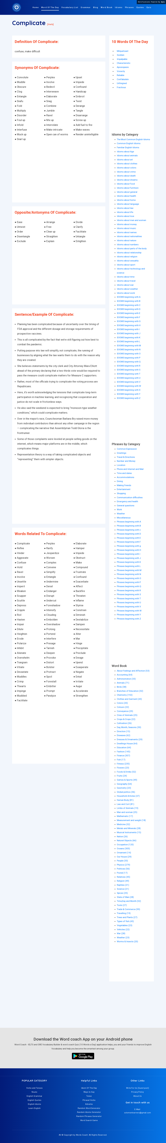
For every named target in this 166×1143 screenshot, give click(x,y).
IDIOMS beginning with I (128, 329)
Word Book (106, 7)
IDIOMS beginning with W (129, 386)
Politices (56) (123, 868)
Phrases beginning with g (129, 546)
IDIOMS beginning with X (128, 390)
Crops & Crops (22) (126, 719)
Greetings (121, 453)
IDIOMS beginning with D (128, 309)
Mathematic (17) (125, 816)
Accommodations (125, 477)
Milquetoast (122, 51)
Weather (121, 513)
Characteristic (123, 63)
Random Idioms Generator (89, 1112)
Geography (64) (124, 784)
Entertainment (123, 489)
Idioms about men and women (131, 220)
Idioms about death (126, 175)
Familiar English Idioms (128, 147)
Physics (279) (123, 864)
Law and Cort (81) (125, 804)
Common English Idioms (128, 143)
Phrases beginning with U (129, 602)
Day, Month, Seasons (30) (129, 727)
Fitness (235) (123, 763)
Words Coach (82, 1135)
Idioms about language (128, 204)
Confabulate (123, 79)
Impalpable (122, 59)
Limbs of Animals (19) (127, 808)
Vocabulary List (69, 7)
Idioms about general (127, 192)
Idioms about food (126, 183)
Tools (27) (122, 905)
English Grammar (34, 1096)
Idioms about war (125, 285)
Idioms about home (126, 200)
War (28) (121, 933)
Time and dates (124, 473)
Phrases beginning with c (129, 530)
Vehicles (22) (123, 929)
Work (119, 509)
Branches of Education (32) (130, 691)
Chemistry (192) (125, 695)
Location (121, 465)
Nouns (34, 1092)
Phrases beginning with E (129, 538)
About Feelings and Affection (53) (133, 670)
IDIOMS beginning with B (128, 301)
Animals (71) (123, 682)
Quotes (140, 7)
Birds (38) (121, 687)
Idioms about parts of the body (132, 248)
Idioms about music (126, 228)
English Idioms (34, 1104)
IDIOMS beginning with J (128, 333)
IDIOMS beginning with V (128, 382)
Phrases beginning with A (129, 521)
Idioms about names (127, 232)
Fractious (121, 87)
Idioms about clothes (127, 163)
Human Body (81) (125, 800)
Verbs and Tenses (34, 1088)
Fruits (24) (122, 775)
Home (36, 7)
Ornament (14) (124, 852)
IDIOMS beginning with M (129, 345)
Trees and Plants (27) (127, 917)
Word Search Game (89, 1120)
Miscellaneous (124, 517)
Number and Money (126, 461)
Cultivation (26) (124, 723)
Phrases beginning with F (129, 542)
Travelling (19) (124, 913)
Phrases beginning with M (129, 570)
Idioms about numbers (128, 244)
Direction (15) (123, 731)
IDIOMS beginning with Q (129, 361)
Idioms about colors (126, 167)
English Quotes (34, 1100)
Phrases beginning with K (129, 562)
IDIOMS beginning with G (129, 321)
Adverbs (89, 1104)
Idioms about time (125, 276)
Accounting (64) (124, 674)
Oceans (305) (123, 848)
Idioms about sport (126, 264)
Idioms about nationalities (129, 236)
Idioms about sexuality (128, 260)
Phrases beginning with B (129, 525)
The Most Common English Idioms (133, 139)
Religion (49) (123, 881)
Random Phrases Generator (89, 1116)
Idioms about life (125, 212)
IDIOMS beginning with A (128, 297)
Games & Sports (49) (127, 780)
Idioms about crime (126, 171)
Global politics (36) (126, 792)
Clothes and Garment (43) (129, 699)
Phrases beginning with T (129, 598)
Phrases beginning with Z (129, 618)
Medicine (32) (123, 824)
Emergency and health (127, 501)
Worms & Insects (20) (127, 941)
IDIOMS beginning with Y (128, 394)
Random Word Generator (89, 1108)
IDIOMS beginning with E (128, 313)
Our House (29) (124, 856)
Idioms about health (126, 196)
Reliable (120, 75)
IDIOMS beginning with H (128, 325)
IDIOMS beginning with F (128, 317)
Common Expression (127, 449)
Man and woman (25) (127, 812)
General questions (125, 505)
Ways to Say (89, 1092)
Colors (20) (122, 703)
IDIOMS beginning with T (128, 374)
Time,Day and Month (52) (129, 901)
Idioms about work (126, 293)
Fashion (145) (123, 751)
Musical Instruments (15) (129, 832)
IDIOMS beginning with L (128, 341)
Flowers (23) (123, 767)
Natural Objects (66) (126, 840)
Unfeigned (122, 83)
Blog (95, 7)
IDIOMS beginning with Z (128, 398)
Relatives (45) (123, 877)
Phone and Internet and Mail (130, 469)
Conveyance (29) (125, 711)
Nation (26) (122, 836)
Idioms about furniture (127, 188)
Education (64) (124, 747)
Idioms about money (127, 224)
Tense (89, 1096)
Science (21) (123, 889)
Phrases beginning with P (129, 582)
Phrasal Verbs (89, 1100)
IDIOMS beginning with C (128, 305)
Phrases (129, 7)
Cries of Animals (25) (127, 715)
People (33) (122, 860)
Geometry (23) (124, 788)
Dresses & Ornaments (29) (130, 739)
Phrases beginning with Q (129, 586)
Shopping (121, 493)
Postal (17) (122, 873)
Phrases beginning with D (129, 533)
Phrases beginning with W (129, 610)
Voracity (121, 71)
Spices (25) (122, 893)
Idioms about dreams (127, 180)
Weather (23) (123, 937)
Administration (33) (126, 679)
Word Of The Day (50, 7)
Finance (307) (123, 755)
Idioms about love (125, 216)
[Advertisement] (59, 172)
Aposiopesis (123, 67)
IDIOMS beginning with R (128, 365)
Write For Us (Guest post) (137, 1088)
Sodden (120, 55)
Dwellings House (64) (127, 743)
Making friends (124, 485)
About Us (137, 1096)
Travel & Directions (126, 457)
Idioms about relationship (129, 252)
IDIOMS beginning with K (128, 337)
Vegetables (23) (124, 925)
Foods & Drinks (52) (126, 771)
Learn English (34, 1108)
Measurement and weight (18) (131, 820)
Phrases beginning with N (129, 574)
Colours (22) (123, 707)
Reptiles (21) (123, 885)
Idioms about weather (127, 289)
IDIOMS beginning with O (129, 353)
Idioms (118, 7)
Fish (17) (121, 759)
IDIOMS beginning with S (128, 369)
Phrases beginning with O (129, 578)
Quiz (148, 7)
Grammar (86, 7)
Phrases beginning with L (129, 566)
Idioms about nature (126, 240)
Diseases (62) (123, 735)
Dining (120, 481)
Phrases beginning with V (129, 606)
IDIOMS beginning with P (128, 357)
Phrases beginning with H (129, 550)
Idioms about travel (126, 281)
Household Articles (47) (128, 796)
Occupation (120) (125, 844)
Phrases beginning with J (129, 558)
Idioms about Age (125, 151)
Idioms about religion (127, 256)
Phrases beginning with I (128, 554)
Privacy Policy (137, 1092)
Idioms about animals (127, 155)
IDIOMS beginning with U (128, 378)
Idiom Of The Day (89, 1088)
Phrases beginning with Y (129, 614)
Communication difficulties (130, 497)
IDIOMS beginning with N (128, 349)
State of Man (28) (125, 897)
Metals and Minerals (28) (129, 828)
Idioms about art (125, 159)
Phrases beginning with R (129, 590)
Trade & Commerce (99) (128, 909)
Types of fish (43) (125, 921)
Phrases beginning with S (129, 594)
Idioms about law (125, 208)
